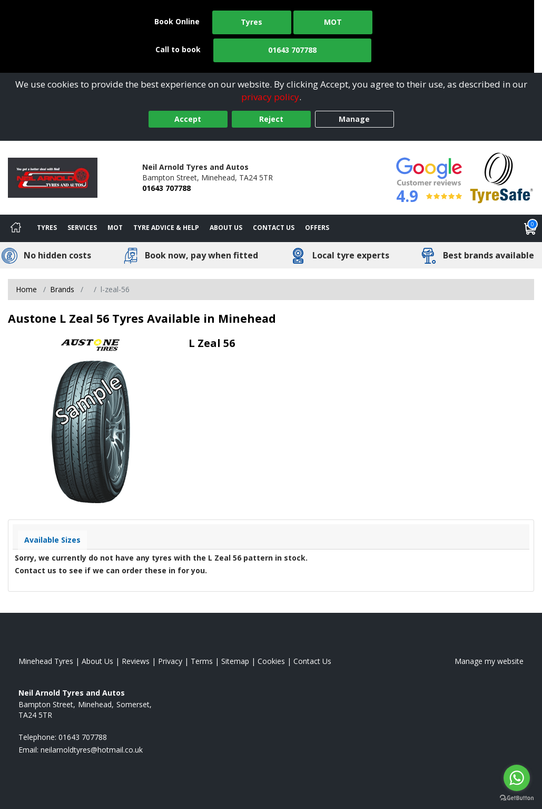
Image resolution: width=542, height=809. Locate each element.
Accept (187, 119)
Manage (354, 119)
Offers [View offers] (317, 227)
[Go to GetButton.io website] (517, 798)
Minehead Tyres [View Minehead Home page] (45, 661)
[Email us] (92, 750)
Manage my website (489, 661)
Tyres (251, 22)
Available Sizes (52, 540)
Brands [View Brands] (62, 289)
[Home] (16, 228)
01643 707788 (292, 50)
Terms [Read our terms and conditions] (202, 661)
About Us (226, 227)
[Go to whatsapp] (517, 778)
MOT (333, 22)
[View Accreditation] (501, 177)
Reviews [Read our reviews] (136, 661)
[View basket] (530, 228)
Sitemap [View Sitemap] (235, 661)
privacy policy (270, 97)
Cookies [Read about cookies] (271, 661)
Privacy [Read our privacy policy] (170, 661)
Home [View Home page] (26, 289)
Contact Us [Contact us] (273, 227)
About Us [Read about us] (97, 661)
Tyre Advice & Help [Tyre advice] (166, 227)
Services (82, 227)
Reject (271, 119)
